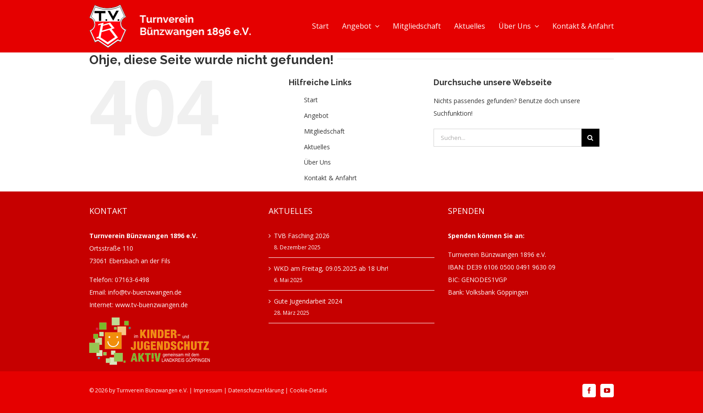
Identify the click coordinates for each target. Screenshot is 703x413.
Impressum (208, 390)
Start (311, 100)
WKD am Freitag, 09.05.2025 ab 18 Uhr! (331, 268)
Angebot (316, 115)
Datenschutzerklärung (256, 390)
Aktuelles (317, 147)
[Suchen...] (507, 138)
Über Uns (317, 162)
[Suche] (590, 138)
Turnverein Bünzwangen (147, 390)
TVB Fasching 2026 (302, 235)
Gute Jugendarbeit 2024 (308, 301)
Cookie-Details (308, 390)
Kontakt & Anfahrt (330, 178)
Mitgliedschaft (324, 131)
